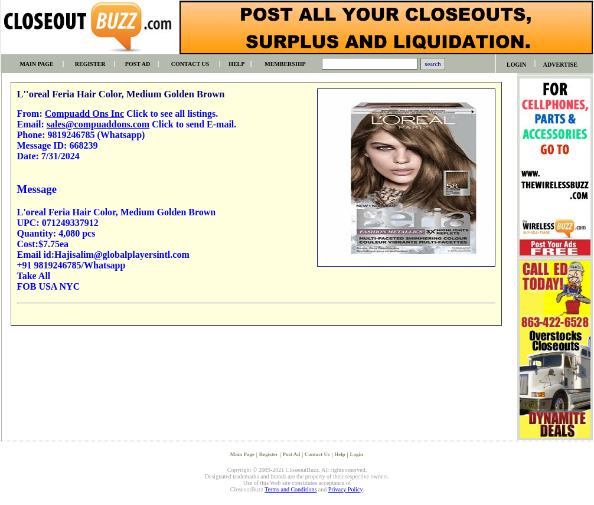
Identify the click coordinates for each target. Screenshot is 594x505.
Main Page (242, 454)
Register (268, 454)
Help (339, 454)
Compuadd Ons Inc (84, 114)
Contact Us (317, 454)
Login (357, 454)
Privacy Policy (345, 489)
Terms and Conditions (290, 489)
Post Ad (291, 454)
